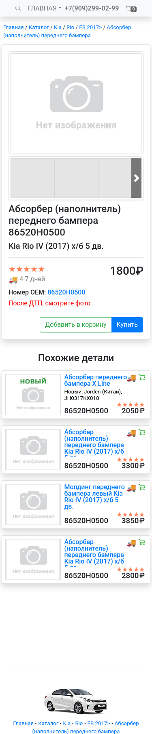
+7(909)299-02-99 (92, 8)
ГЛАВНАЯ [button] (42, 8)
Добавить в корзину (75, 324)
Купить (127, 324)
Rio (70, 27)
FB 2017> (90, 27)
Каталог (39, 27)
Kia (58, 27)
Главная (13, 27)
